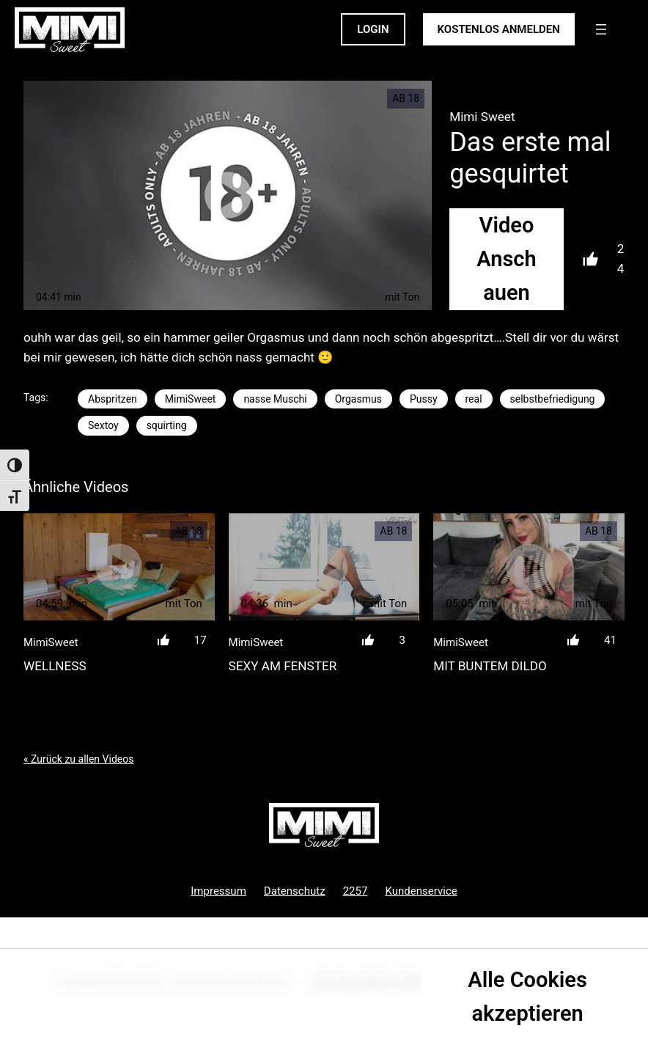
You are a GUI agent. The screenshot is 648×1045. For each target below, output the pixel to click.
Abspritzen (112, 399)
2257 (355, 891)
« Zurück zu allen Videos (78, 759)
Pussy (424, 399)
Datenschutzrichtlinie (97, 1003)
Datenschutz (294, 891)
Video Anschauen (506, 259)
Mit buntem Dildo (490, 666)
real (473, 399)
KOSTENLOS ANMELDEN (499, 29)
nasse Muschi (274, 399)
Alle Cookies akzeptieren (527, 996)
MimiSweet (190, 399)
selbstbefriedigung (552, 399)
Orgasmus (358, 399)
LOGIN (373, 29)
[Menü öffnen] (601, 29)
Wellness (54, 666)
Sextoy (103, 425)
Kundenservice (421, 891)
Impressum (218, 891)
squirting (167, 425)
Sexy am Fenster (283, 666)
